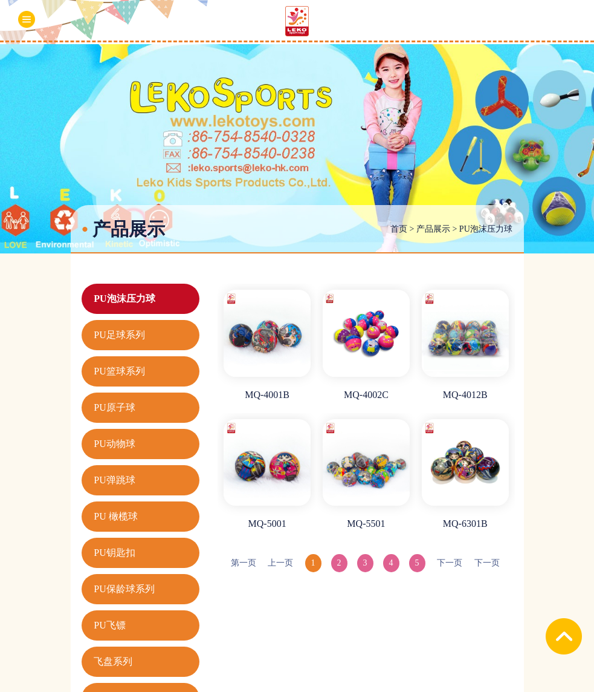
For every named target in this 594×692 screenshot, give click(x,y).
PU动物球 (114, 444)
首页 (398, 228)
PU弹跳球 (114, 480)
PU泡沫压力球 (485, 228)
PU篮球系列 (119, 371)
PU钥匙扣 (114, 552)
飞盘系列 (113, 661)
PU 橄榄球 (115, 516)
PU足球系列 (119, 335)
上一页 (280, 562)
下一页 (449, 562)
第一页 (243, 562)
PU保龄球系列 (124, 589)
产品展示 (433, 228)
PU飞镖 (109, 625)
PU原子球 (114, 407)
